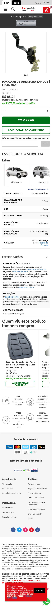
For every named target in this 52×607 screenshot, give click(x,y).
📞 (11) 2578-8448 (42, 3)
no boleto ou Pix (25, 103)
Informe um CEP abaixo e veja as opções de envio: (25, 138)
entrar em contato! (26, 287)
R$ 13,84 (17, 100)
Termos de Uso (34, 484)
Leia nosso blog (8, 512)
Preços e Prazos (34, 493)
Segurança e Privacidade (37, 488)
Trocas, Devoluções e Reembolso (36, 503)
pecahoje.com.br (12, 297)
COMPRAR (26, 120)
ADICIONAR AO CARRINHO (26, 130)
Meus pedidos (7, 488)
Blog (16, 3)
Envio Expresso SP (35, 514)
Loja (6, 3)
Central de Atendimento (35, 269)
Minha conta (7, 484)
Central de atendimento (11, 493)
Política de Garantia (43, 244)
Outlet (30, 518)
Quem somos (7, 508)
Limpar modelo (35, 16)
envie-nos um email (20, 272)
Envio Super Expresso (36, 509)
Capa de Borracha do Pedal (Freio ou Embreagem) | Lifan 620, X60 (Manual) (20, 365)
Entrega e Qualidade (36, 498)
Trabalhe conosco (9, 517)
